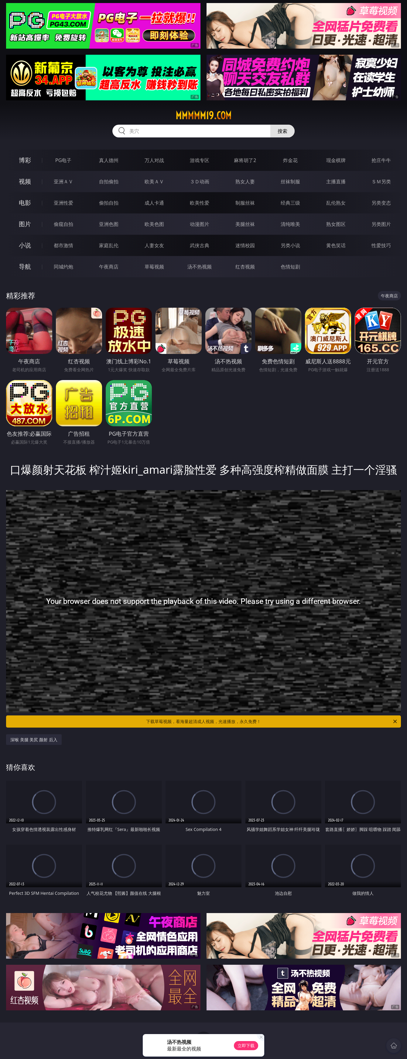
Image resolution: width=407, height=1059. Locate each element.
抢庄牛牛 (381, 160)
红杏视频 (245, 266)
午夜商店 (108, 266)
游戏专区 (199, 160)
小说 (25, 245)
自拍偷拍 (108, 181)
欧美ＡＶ (154, 181)
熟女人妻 (245, 181)
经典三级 (290, 202)
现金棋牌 (336, 160)
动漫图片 (199, 224)
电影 (25, 203)
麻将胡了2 (245, 160)
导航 (25, 266)
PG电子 (63, 160)
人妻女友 (154, 245)
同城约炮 (63, 266)
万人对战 (154, 160)
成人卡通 (154, 202)
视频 (25, 181)
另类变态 (381, 202)
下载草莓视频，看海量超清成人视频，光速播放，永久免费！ (272, 721)
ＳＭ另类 (381, 181)
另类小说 (290, 245)
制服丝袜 (245, 202)
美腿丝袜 (245, 224)
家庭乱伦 (108, 245)
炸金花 (290, 160)
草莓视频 (154, 266)
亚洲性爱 (63, 202)
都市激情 (63, 245)
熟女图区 (336, 224)
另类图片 (381, 224)
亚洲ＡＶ (63, 181)
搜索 (282, 131)
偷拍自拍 (108, 202)
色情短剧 (290, 266)
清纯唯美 (290, 224)
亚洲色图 (108, 224)
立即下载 (246, 1045)
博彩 (25, 160)
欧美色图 (154, 224)
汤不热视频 (199, 266)
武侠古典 (199, 245)
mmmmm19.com (203, 115)
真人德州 (108, 160)
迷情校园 (245, 245)
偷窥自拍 (63, 224)
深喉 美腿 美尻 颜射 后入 (33, 739)
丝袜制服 (290, 181)
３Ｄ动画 (199, 181)
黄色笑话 (336, 245)
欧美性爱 (199, 202)
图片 (25, 224)
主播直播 (336, 181)
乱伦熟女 (336, 202)
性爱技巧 (381, 245)
